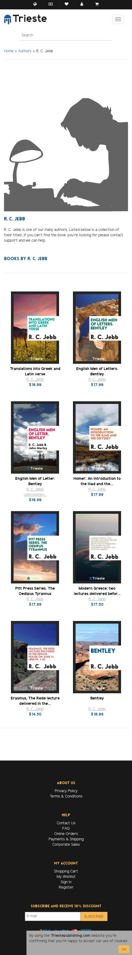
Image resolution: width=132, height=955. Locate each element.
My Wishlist (66, 877)
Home (9, 51)
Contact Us (66, 823)
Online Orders (66, 834)
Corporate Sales (66, 844)
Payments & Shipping (66, 839)
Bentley (97, 698)
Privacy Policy (66, 791)
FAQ (66, 828)
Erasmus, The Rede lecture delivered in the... (35, 701)
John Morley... (35, 495)
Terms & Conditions (66, 796)
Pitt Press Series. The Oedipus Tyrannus (35, 591)
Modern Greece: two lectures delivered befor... (97, 591)
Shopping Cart (66, 871)
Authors (25, 51)
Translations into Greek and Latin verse (35, 371)
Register (66, 887)
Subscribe (94, 917)
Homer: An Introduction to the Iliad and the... (97, 481)
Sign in (66, 882)
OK (124, 949)
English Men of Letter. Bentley (35, 481)
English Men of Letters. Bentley (97, 371)
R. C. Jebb (35, 379)
